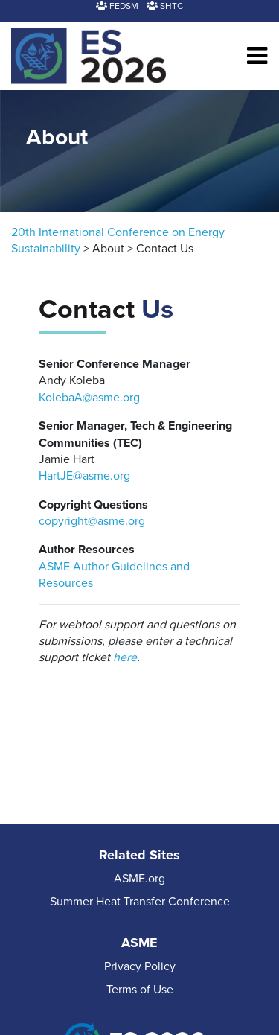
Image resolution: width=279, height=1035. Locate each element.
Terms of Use (139, 989)
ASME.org (139, 878)
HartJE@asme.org (84, 475)
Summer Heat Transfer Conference (140, 901)
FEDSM (117, 6)
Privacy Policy (140, 966)
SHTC (165, 6)
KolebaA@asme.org (89, 397)
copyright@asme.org (92, 521)
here (125, 657)
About (108, 248)
